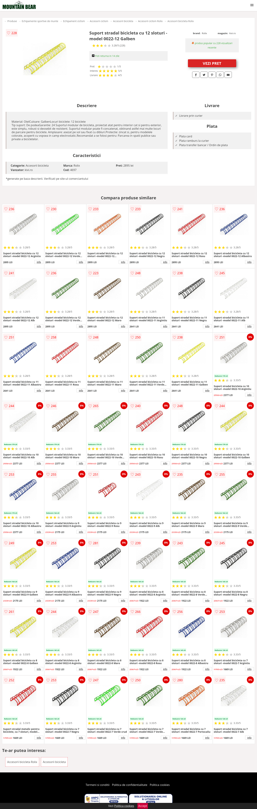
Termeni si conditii (98, 785)
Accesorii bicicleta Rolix (180, 21)
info (39, 262)
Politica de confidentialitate (129, 785)
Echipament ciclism (74, 21)
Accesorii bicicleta (123, 21)
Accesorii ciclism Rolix (150, 21)
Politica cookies (160, 785)
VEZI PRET (212, 63)
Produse (12, 21)
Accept (142, 806)
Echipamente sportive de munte (40, 21)
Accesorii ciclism (99, 21)
